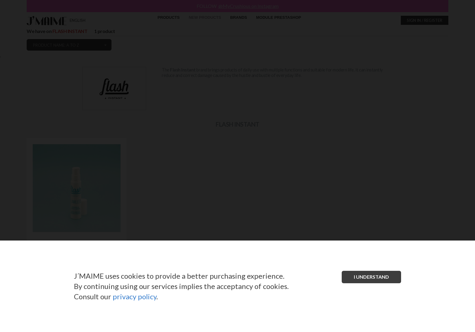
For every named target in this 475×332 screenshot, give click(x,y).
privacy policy (134, 296)
